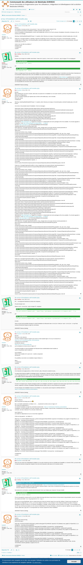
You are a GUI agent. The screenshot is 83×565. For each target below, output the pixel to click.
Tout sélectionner (23, 61)
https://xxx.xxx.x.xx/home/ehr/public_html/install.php (27, 340)
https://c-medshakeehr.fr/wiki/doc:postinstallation (26, 389)
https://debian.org (63, 77)
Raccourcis (4, 10)
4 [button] (79, 21)
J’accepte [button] (74, 561)
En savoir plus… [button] (37, 562)
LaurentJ (4, 34)
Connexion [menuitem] (77, 10)
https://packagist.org (26, 121)
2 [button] (75, 21)
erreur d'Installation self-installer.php (14, 19)
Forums (32, 9)
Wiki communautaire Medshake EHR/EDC (16, 9)
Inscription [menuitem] (80, 10)
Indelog (3, 62)
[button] (81, 21)
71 (7, 66)
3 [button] (77, 21)
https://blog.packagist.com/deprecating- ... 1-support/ (35, 123)
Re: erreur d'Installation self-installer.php (27, 52)
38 (7, 36)
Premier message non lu (8, 12)
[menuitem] (73, 9)
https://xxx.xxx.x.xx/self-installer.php (23, 344)
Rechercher (18, 12)
